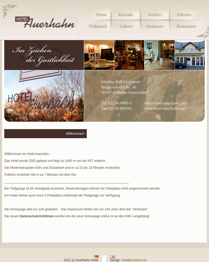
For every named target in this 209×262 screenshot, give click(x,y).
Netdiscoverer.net (134, 260)
